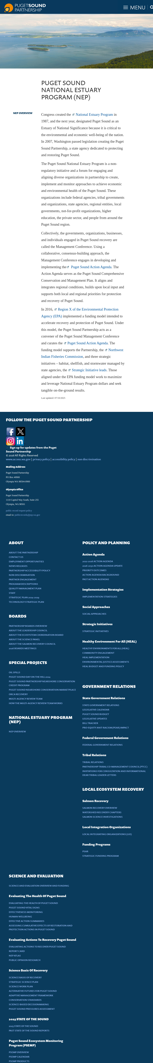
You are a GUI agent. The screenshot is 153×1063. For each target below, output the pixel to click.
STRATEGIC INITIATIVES (95, 631)
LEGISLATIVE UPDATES (94, 718)
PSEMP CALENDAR (19, 1056)
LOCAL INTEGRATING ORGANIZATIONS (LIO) (107, 834)
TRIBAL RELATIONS (93, 762)
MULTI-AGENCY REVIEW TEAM (25, 698)
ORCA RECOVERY (18, 694)
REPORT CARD (17, 951)
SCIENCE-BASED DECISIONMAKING (29, 1004)
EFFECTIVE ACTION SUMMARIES (26, 921)
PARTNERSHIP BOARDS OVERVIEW (28, 626)
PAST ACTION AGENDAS (95, 579)
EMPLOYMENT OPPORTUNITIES (26, 561)
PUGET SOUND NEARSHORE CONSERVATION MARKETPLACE (42, 689)
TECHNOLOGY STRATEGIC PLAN (26, 602)
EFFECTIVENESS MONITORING (26, 912)
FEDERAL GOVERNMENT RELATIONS (102, 744)
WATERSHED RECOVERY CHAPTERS (101, 812)
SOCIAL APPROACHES (94, 613)
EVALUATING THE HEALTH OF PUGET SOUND (33, 903)
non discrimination (89, 459)
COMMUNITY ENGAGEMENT (98, 652)
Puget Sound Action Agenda (90, 267)
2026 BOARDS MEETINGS (22, 648)
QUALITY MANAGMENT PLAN (25, 588)
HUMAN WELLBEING (20, 916)
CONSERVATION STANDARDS (25, 1000)
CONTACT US (16, 557)
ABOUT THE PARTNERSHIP (23, 552)
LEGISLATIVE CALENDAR (95, 709)
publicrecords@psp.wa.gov (27, 515)
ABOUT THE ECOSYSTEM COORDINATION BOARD (36, 635)
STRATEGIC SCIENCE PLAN (23, 982)
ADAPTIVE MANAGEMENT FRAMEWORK (31, 995)
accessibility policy (63, 459)
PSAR (85, 851)
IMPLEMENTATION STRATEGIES (99, 596)
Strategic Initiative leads (89, 370)
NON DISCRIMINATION (22, 575)
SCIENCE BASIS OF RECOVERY (25, 977)
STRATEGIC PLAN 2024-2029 (24, 597)
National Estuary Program (94, 115)
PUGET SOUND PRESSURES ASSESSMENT (32, 1008)
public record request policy (19, 510)
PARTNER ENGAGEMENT (22, 579)
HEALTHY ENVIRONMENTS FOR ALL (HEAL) (105, 648)
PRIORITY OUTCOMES (94, 570)
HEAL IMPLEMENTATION (95, 657)
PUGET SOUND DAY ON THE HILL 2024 (29, 676)
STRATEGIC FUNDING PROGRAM (100, 855)
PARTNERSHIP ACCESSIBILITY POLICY (29, 570)
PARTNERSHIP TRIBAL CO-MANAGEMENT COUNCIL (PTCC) (115, 766)
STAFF (12, 593)
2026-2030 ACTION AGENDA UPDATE (102, 565)
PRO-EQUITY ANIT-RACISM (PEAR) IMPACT (105, 727)
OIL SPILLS (14, 672)
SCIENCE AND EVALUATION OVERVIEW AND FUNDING (39, 885)
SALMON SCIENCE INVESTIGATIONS (102, 816)
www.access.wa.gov (18, 459)
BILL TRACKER (90, 723)
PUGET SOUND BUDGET (95, 714)
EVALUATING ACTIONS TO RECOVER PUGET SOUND (37, 946)
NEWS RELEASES (18, 566)
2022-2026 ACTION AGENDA (97, 561)
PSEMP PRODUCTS (19, 1061)
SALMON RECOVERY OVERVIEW (99, 807)
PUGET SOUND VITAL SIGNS (24, 907)
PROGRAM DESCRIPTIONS (23, 584)
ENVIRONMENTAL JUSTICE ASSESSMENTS (105, 661)
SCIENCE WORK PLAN (21, 986)
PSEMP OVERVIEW (19, 1052)
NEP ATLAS (15, 955)
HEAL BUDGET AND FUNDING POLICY (103, 666)
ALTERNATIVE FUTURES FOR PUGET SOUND (33, 991)
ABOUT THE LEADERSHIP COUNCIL (28, 630)
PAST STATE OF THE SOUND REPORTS (29, 1030)
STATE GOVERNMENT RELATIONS (100, 705)
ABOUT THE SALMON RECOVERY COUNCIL (32, 643)
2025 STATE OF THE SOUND (23, 1026)
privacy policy (41, 459)
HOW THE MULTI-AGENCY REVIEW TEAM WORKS (36, 703)
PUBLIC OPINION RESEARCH (24, 960)
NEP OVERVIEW (22, 113)
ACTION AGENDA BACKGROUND (100, 574)
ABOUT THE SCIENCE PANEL (24, 639)
